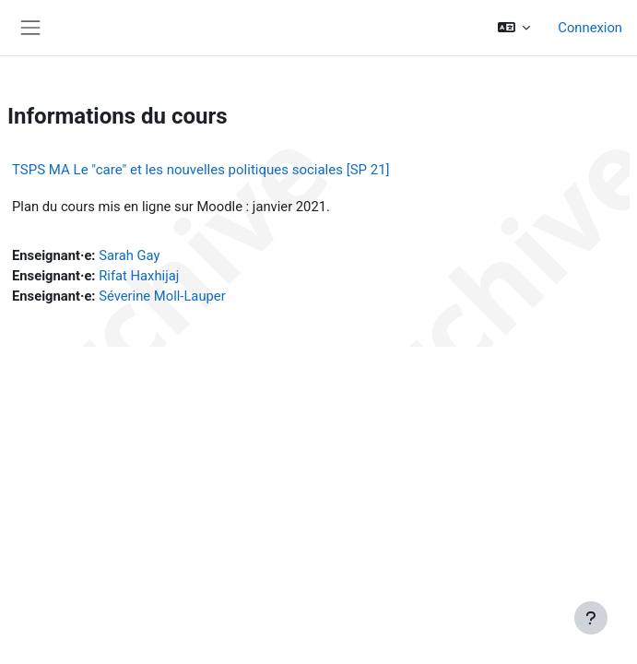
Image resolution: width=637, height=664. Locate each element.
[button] (514, 28)
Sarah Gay (129, 255)
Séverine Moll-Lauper (162, 296)
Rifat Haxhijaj (139, 275)
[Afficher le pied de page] (591, 617)
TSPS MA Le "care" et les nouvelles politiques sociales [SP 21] (201, 169)
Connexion (590, 27)
